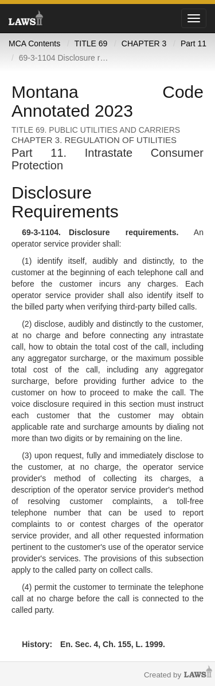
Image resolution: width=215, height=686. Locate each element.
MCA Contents (34, 43)
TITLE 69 (91, 43)
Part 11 (193, 43)
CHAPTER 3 (144, 43)
